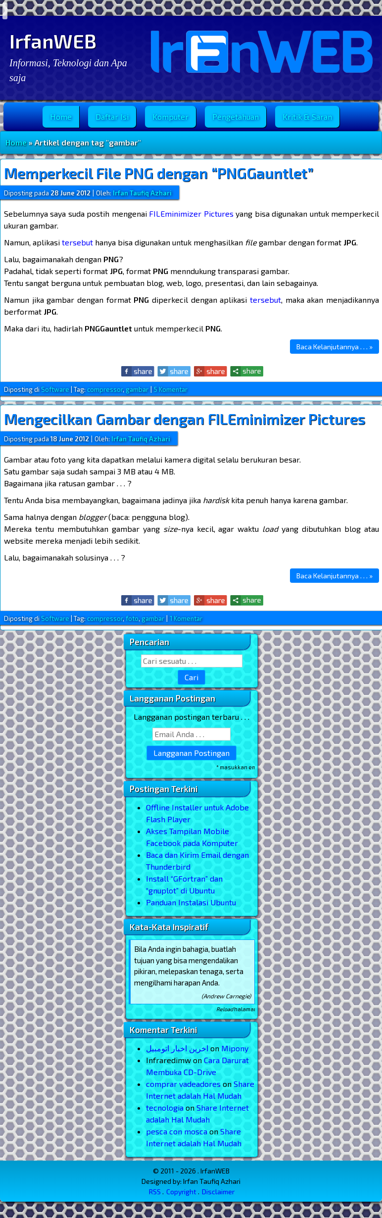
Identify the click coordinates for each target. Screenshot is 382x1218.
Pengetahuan (235, 116)
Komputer (170, 116)
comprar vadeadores (183, 1083)
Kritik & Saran (307, 116)
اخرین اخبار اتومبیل (177, 1048)
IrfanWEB (52, 40)
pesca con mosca (176, 1131)
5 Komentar (171, 389)
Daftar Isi (112, 116)
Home (61, 116)
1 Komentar (186, 618)
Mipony (234, 1048)
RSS (155, 1191)
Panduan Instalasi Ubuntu (191, 902)
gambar (137, 389)
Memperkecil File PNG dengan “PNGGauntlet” (158, 173)
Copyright (181, 1191)
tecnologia (165, 1107)
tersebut (77, 242)
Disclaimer (218, 1191)
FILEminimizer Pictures (191, 213)
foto (132, 618)
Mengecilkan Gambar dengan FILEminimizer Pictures (184, 418)
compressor (105, 389)
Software (55, 389)
